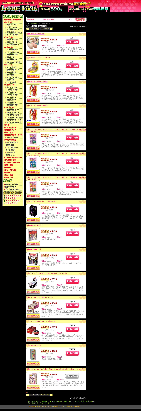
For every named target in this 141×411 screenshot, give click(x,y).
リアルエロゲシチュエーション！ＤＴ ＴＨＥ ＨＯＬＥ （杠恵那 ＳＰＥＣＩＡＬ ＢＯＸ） (56, 130)
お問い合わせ (90, 401)
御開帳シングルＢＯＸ (35, 225)
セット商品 (34, 23)
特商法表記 (68, 401)
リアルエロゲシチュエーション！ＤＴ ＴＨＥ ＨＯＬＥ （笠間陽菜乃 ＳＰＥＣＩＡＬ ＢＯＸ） (56, 154)
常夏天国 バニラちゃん (35, 34)
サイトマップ (44, 403)
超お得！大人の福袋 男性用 (37, 105)
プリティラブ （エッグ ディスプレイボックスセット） (47, 273)
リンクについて (32, 403)
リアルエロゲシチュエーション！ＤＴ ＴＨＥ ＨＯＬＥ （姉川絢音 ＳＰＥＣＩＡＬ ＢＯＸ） (56, 178)
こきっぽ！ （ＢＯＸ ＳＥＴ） (39, 58)
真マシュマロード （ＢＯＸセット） (40, 297)
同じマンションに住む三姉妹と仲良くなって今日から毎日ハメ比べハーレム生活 (55, 369)
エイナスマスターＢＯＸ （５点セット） (42, 201)
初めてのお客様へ (56, 401)
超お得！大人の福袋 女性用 (37, 82)
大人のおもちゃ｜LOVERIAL (37, 401)
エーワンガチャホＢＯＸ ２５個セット (41, 321)
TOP (27, 23)
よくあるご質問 (78, 401)
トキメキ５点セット (34, 345)
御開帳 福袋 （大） (35, 249)
